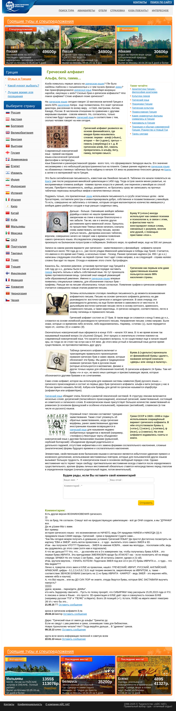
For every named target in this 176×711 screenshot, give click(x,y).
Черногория (19, 293)
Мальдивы (18, 226)
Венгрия (16, 139)
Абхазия (124, 51)
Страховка (117, 10)
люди (89, 196)
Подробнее (50, 688)
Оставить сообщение (70, 604)
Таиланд (16, 253)
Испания (16, 193)
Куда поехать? (138, 10)
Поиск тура (66, 10)
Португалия (18, 246)
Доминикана (19, 159)
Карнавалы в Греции (143, 122)
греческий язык (82, 90)
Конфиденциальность (30, 704)
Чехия (15, 300)
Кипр (14, 206)
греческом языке (94, 83)
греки (119, 87)
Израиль (16, 173)
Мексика (16, 233)
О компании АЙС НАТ (58, 704)
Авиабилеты (86, 10)
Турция (15, 266)
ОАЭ (14, 240)
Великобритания (22, 132)
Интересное (160, 10)
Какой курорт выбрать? (23, 85)
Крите (167, 169)
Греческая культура (143, 108)
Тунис (15, 260)
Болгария (17, 126)
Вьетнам (16, 146)
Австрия (16, 119)
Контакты (140, 2)
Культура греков (141, 96)
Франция (17, 280)
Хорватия (17, 286)
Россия (15, 112)
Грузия (15, 152)
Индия (15, 179)
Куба (14, 219)
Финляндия (18, 273)
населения (63, 105)
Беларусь (69, 681)
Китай (15, 213)
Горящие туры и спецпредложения (40, 651)
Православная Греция (144, 111)
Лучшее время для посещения (20, 94)
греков (48, 272)
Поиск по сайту (161, 2)
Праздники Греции (142, 104)
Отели (102, 10)
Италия (16, 199)
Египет (15, 166)
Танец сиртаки (140, 133)
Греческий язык (140, 100)
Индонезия (18, 186)
